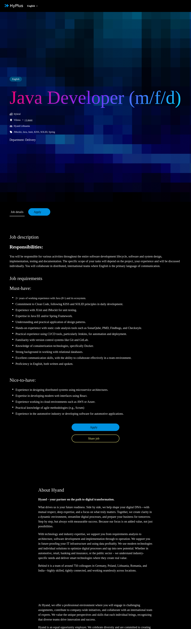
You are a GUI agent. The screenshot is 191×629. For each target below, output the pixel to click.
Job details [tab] (18, 212)
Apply (94, 432)
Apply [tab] (39, 212)
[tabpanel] (95, 340)
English (16, 68)
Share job (93, 443)
